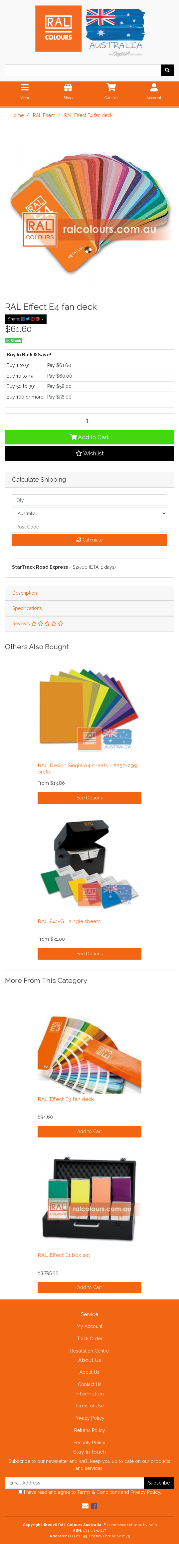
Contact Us (89, 1384)
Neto (152, 1524)
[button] (89, 453)
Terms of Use (89, 1405)
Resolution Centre (89, 1351)
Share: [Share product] (24, 318)
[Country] (89, 513)
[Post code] (89, 527)
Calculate (89, 539)
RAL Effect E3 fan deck (66, 1099)
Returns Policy (89, 1430)
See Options (90, 797)
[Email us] (85, 1506)
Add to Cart (89, 437)
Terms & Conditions (98, 1492)
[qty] (89, 500)
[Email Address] (74, 1483)
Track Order (89, 1338)
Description (24, 593)
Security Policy (89, 1442)
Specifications (27, 608)
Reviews (37, 623)
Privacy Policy (89, 1418)
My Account (89, 1326)
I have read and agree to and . (89, 1492)
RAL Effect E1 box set (64, 1255)
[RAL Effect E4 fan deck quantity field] (89, 420)
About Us (89, 1372)
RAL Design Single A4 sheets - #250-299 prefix (87, 768)
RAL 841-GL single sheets (69, 921)
